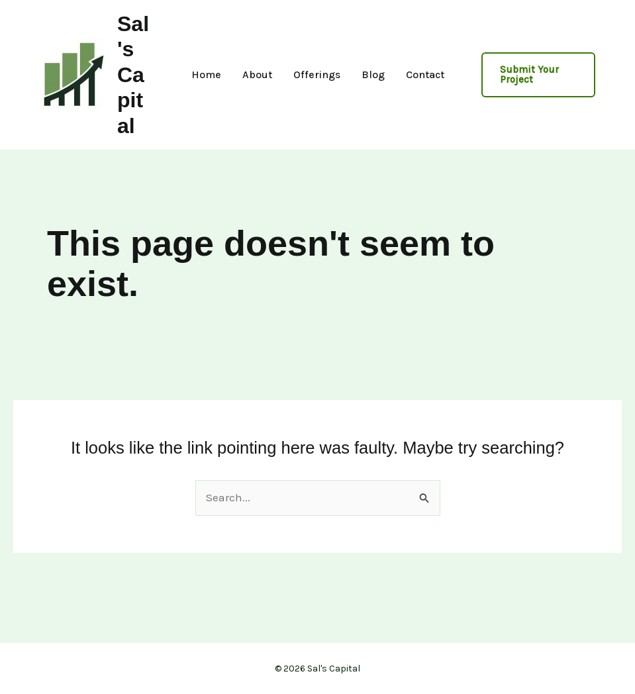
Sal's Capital (133, 75)
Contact (425, 75)
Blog (373, 75)
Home (206, 75)
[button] (538, 74)
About (257, 75)
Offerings (316, 75)
